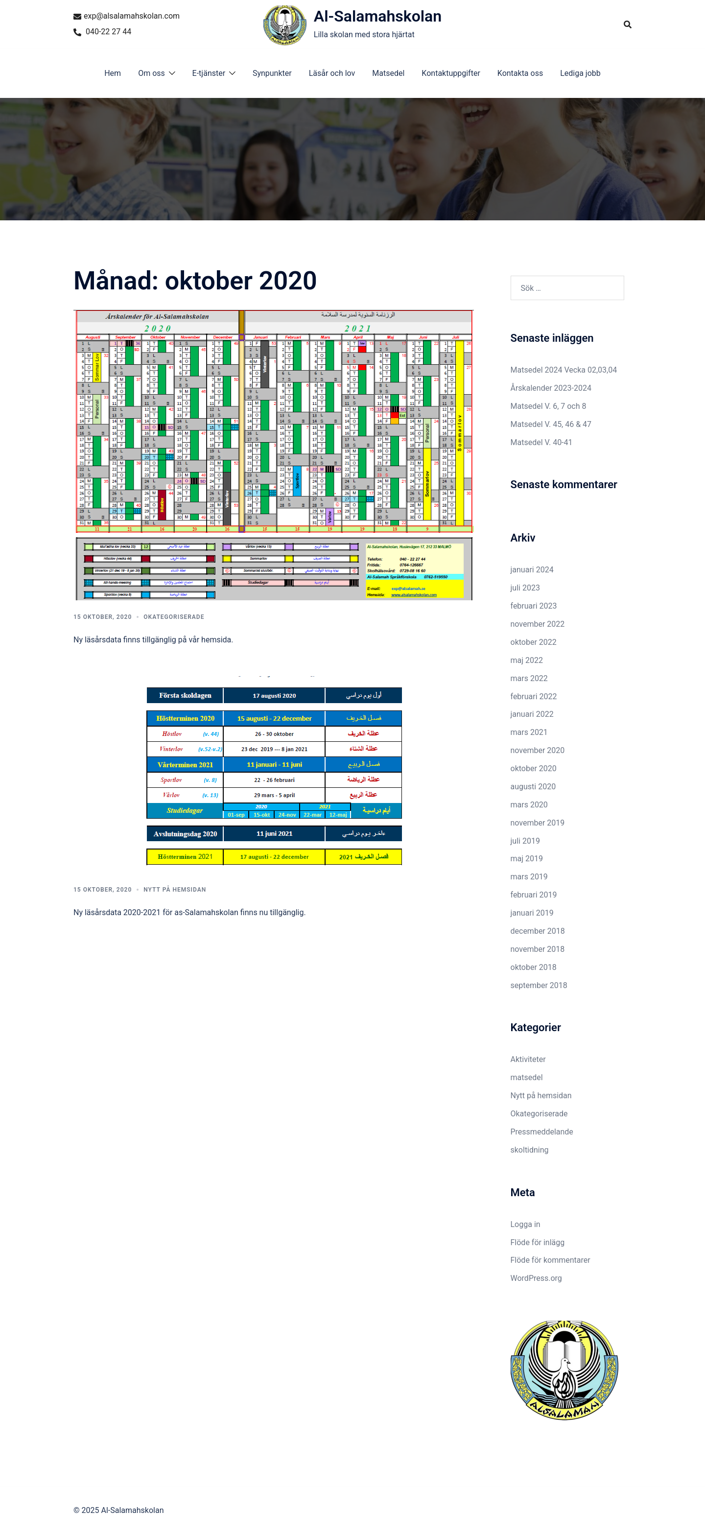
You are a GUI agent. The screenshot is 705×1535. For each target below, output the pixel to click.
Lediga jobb (580, 73)
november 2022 (538, 624)
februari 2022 (534, 696)
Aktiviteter (528, 1059)
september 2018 (539, 985)
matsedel (527, 1077)
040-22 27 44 (102, 31)
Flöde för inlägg (538, 1242)
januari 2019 (532, 913)
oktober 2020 (534, 768)
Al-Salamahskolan (378, 16)
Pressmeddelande (542, 1131)
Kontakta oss (520, 73)
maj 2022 (527, 660)
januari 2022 (532, 714)
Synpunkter (272, 73)
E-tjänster (209, 73)
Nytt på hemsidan (174, 889)
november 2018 (538, 949)
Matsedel (388, 73)
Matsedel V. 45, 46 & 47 (551, 424)
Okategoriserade (173, 617)
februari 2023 (534, 606)
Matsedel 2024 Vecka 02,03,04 (564, 370)
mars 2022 (529, 678)
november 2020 (538, 750)
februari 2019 (534, 894)
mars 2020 (529, 804)
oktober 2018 (534, 967)
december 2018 (538, 931)
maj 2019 (527, 858)
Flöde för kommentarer (550, 1260)
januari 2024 (532, 569)
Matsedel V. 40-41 (542, 442)
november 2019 (538, 822)
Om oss (151, 73)
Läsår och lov (332, 73)
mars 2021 (529, 732)
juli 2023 (525, 587)
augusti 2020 (533, 786)
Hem (112, 73)
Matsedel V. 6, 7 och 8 (549, 406)
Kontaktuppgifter (451, 73)
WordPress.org (536, 1278)
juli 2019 (525, 841)
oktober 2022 (534, 642)
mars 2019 (529, 876)
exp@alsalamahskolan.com (126, 16)
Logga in (525, 1224)
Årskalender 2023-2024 (551, 388)
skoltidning (530, 1150)
